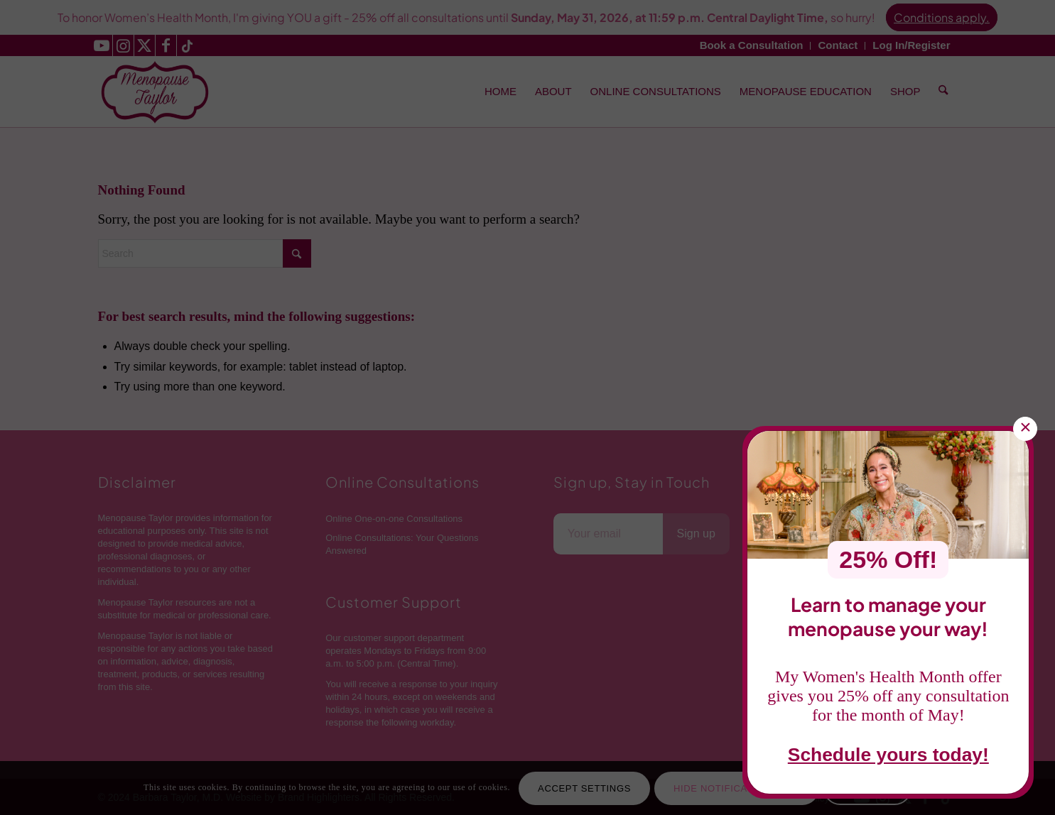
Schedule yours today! (888, 756)
